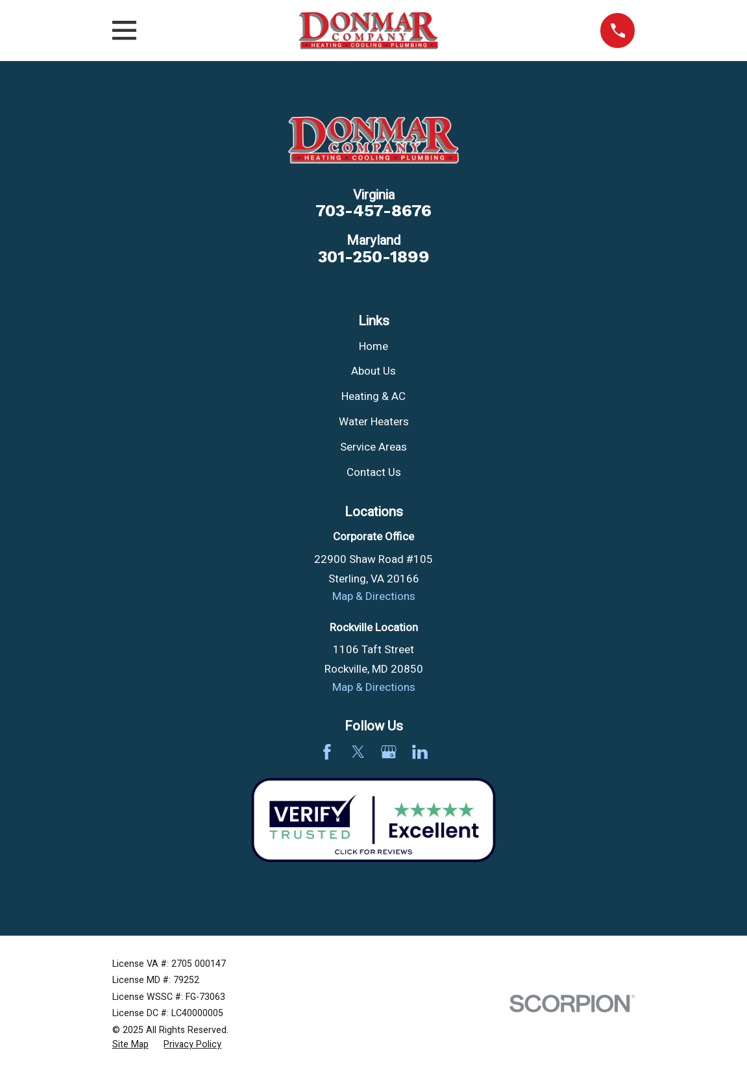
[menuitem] (130, 1044)
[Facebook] (327, 752)
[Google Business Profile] (389, 752)
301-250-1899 (374, 257)
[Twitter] (358, 752)
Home (373, 346)
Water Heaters (374, 422)
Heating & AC (373, 396)
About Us (373, 371)
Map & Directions (373, 596)
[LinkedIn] (420, 752)
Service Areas (373, 447)
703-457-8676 (373, 211)
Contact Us (374, 472)
